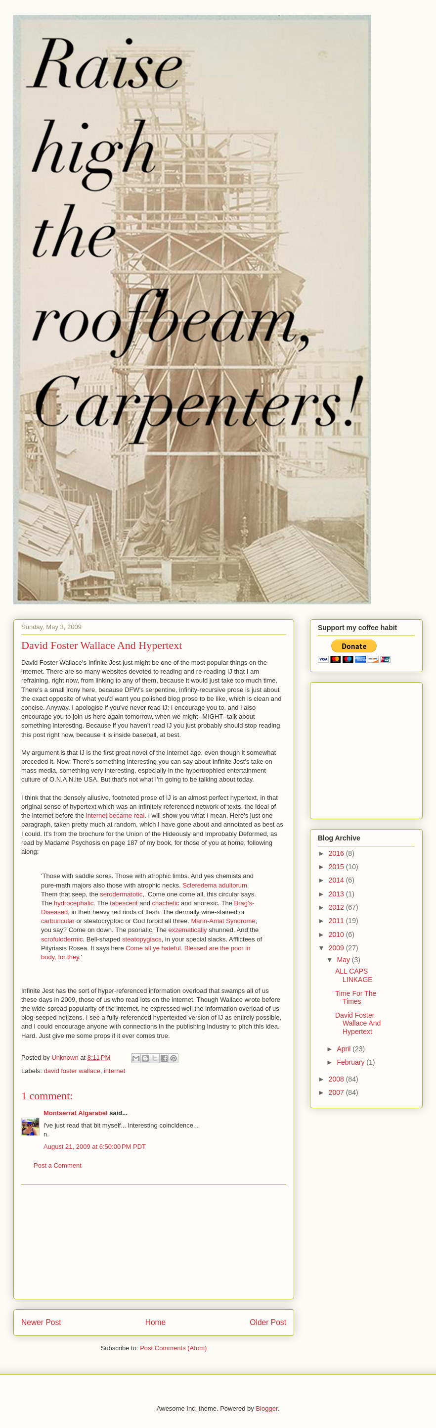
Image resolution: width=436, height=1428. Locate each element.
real (139, 815)
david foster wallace (72, 1071)
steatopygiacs (142, 939)
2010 (337, 934)
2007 (337, 1092)
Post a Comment (58, 1165)
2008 (337, 1079)
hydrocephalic (73, 903)
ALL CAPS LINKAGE (354, 975)
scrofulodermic (62, 939)
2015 (337, 867)
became (121, 815)
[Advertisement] (154, 1241)
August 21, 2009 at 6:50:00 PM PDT (95, 1146)
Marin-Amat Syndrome (223, 921)
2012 (337, 907)
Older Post (268, 1322)
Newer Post (41, 1322)
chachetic (166, 903)
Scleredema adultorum (214, 885)
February (351, 1062)
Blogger (266, 1408)
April (344, 1049)
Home (155, 1322)
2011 (337, 921)
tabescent (124, 903)
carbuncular (59, 921)
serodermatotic (121, 894)
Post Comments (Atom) (173, 1348)
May (344, 960)
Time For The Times (355, 997)
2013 (337, 894)
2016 (337, 853)
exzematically (189, 930)
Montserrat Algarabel (76, 1113)
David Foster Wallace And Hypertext (358, 1023)
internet (97, 815)
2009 (337, 948)
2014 (337, 880)
